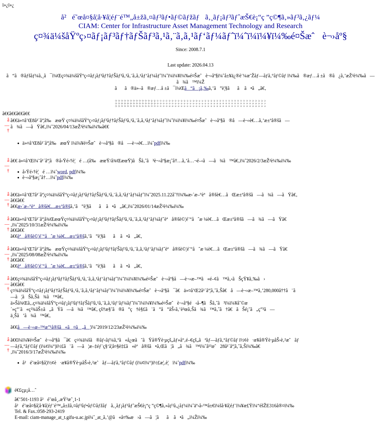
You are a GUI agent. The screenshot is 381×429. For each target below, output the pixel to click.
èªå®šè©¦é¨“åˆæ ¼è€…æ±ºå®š (50, 236)
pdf (157, 143)
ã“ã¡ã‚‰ (197, 88)
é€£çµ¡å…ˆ (25, 390)
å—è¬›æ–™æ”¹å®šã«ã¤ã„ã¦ (54, 327)
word (62, 171)
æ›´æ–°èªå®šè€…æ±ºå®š (43, 206)
